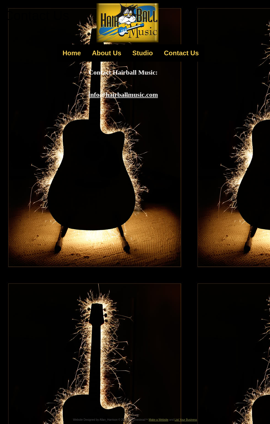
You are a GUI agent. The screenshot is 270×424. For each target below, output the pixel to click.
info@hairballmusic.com (123, 94)
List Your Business (186, 419)
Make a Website (159, 419)
